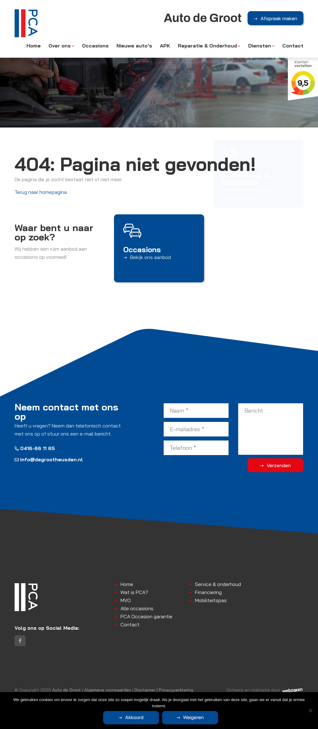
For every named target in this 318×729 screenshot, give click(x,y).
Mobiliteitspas (211, 600)
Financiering (208, 592)
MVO (125, 600)
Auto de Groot (66, 689)
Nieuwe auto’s (134, 45)
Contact (292, 45)
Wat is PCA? (134, 592)
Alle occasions (136, 608)
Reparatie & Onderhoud (207, 45)
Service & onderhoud (218, 584)
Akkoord (134, 717)
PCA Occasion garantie (146, 616)
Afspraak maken (279, 18)
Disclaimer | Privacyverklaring (163, 689)
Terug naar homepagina (41, 192)
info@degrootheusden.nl (49, 459)
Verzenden (279, 465)
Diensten (259, 45)
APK (165, 45)
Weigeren (193, 717)
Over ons (59, 45)
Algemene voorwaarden (107, 689)
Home (33, 45)
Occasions (95, 45)
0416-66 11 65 (35, 448)
